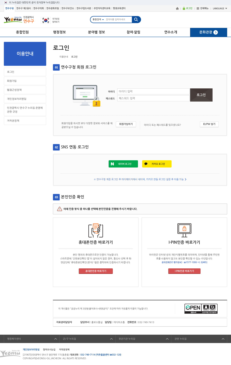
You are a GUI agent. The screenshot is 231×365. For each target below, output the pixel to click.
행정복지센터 (14, 339)
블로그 (215, 56)
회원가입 (12, 81)
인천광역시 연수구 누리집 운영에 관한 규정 (25, 110)
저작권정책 (13, 120)
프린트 (225, 56)
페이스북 (205, 56)
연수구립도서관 (84, 8)
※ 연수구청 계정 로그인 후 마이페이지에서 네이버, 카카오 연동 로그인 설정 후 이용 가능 (139, 179)
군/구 (69, 339)
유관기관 (127, 339)
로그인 (10, 72)
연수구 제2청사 (23, 8)
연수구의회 (38, 8)
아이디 (111, 91)
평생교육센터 (119, 8)
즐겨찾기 (220, 56)
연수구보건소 (67, 8)
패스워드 (110, 98)
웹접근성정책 (14, 90)
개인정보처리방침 (16, 99)
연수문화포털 (52, 8)
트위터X (210, 56)
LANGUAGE (218, 9)
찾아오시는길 (49, 349)
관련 (180, 339)
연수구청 (9, 8)
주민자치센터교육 (102, 8)
